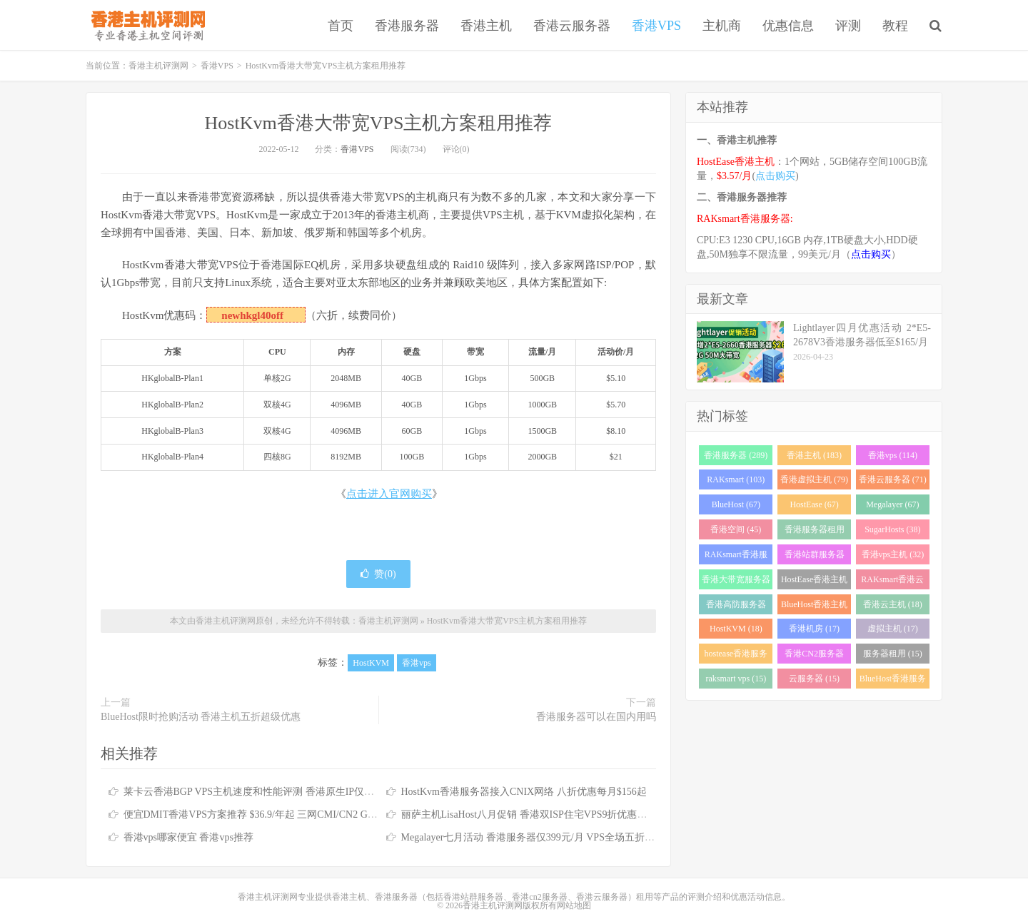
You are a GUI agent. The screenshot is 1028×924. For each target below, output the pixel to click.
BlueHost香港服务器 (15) (893, 681)
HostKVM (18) (736, 629)
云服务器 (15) (814, 679)
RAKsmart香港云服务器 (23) (892, 581)
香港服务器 (407, 26)
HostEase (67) (814, 504)
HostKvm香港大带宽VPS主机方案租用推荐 (379, 123)
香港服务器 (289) (735, 455)
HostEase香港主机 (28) (814, 581)
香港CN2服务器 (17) (814, 656)
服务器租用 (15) (892, 654)
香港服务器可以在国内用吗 (596, 716)
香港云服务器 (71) (893, 479)
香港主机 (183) (814, 455)
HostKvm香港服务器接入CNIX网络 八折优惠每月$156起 (524, 791)
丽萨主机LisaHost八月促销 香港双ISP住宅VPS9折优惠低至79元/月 (545, 814)
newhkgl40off (252, 315)
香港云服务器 (571, 26)
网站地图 (574, 905)
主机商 (721, 26)
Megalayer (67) (892, 504)
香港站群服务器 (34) (815, 556)
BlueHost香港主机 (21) (814, 606)
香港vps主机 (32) (893, 554)
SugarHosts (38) (892, 529)
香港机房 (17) (814, 629)
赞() (378, 574)
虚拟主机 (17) (892, 629)
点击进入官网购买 (389, 493)
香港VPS (656, 26)
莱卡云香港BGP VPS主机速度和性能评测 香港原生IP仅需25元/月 (265, 791)
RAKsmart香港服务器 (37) (736, 556)
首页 (340, 26)
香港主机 (486, 26)
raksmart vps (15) (736, 679)
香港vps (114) (892, 455)
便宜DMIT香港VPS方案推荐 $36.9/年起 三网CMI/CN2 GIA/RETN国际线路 (285, 814)
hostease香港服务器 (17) (736, 656)
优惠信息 (788, 26)
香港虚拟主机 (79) (814, 479)
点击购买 (775, 176)
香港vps (416, 663)
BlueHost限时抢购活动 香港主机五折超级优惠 (201, 716)
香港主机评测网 (145, 25)
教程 (895, 26)
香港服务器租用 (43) (815, 531)
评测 (848, 26)
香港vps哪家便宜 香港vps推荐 (188, 837)
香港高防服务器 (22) (736, 606)
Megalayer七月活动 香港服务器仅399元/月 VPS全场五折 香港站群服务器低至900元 (581, 837)
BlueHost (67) (736, 504)
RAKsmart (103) (736, 479)
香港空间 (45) (735, 529)
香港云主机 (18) (892, 604)
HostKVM (371, 663)
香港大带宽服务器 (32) (736, 581)
